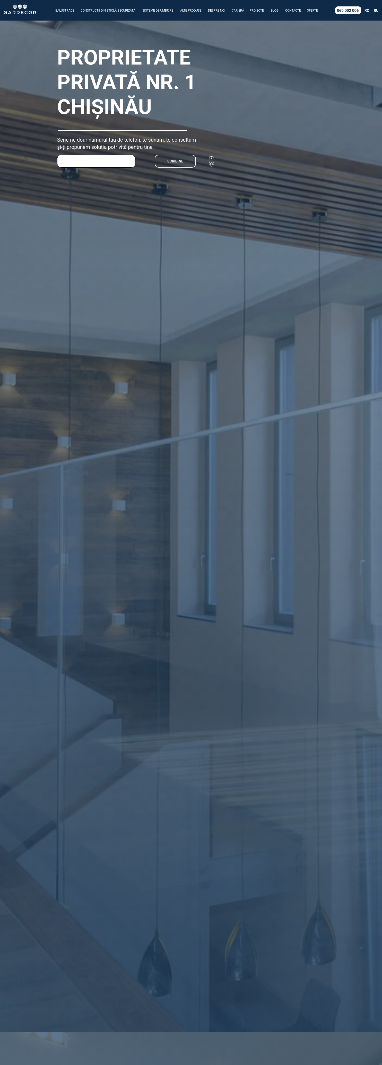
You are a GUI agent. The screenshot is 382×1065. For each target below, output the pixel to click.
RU (376, 10)
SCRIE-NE (175, 161)
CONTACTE (293, 10)
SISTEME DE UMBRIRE (157, 10)
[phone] (96, 161)
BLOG (275, 10)
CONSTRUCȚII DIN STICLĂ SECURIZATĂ (108, 10)
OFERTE (312, 10)
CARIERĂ (238, 10)
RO (366, 10)
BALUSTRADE (64, 10)
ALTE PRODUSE (190, 10)
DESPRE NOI (216, 10)
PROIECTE (257, 10)
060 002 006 (348, 10)
